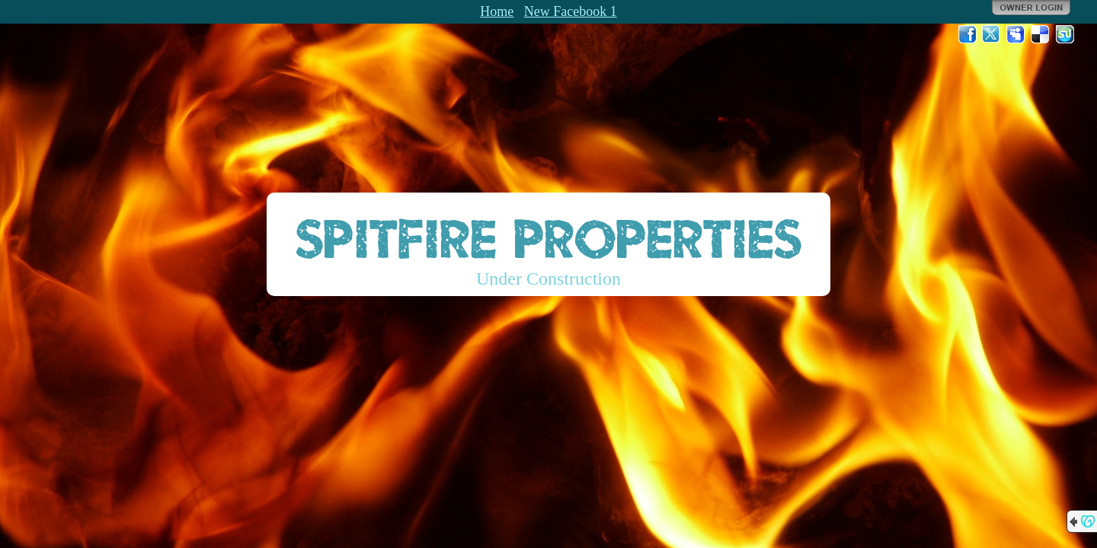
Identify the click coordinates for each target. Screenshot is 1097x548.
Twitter (992, 34)
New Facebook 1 (570, 11)
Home (496, 11)
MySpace (1016, 34)
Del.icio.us (1040, 34)
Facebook (967, 34)
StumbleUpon (1065, 34)
